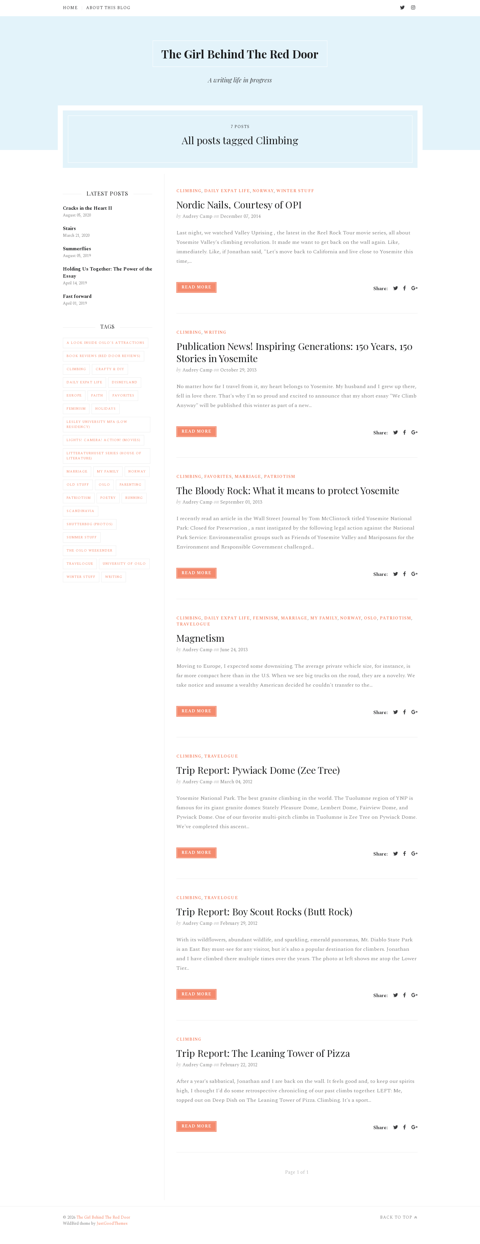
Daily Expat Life (227, 192)
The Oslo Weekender (89, 552)
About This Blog (108, 8)
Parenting (131, 486)
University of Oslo (124, 565)
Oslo (370, 619)
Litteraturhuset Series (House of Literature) (104, 457)
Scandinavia (81, 512)
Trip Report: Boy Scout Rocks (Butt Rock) (268, 912)
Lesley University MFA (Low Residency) (97, 426)
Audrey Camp (197, 217)
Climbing (188, 192)
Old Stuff (78, 486)
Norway (263, 192)
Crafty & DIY (110, 370)
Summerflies (77, 249)
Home (70, 8)
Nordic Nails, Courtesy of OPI (242, 205)
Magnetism (201, 638)
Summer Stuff (82, 538)
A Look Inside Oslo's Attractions (106, 344)
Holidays (105, 410)
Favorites (218, 478)
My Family (323, 619)
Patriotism (279, 478)
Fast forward (77, 297)
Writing (215, 333)
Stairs (69, 229)
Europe (74, 397)
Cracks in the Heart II (87, 209)
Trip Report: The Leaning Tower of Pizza (267, 1054)
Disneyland (124, 383)
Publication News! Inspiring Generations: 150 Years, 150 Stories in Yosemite (291, 353)
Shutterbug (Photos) (90, 525)
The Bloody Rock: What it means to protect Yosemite (292, 491)
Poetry (108, 499)
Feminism (265, 619)
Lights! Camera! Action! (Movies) (104, 441)
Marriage (247, 478)
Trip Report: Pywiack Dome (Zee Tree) (261, 771)
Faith (97, 397)
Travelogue (193, 625)
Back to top (399, 1219)
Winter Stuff (295, 192)
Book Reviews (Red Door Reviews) (104, 357)
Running (134, 499)
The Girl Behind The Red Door (240, 54)
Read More (196, 288)
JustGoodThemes (112, 1224)
